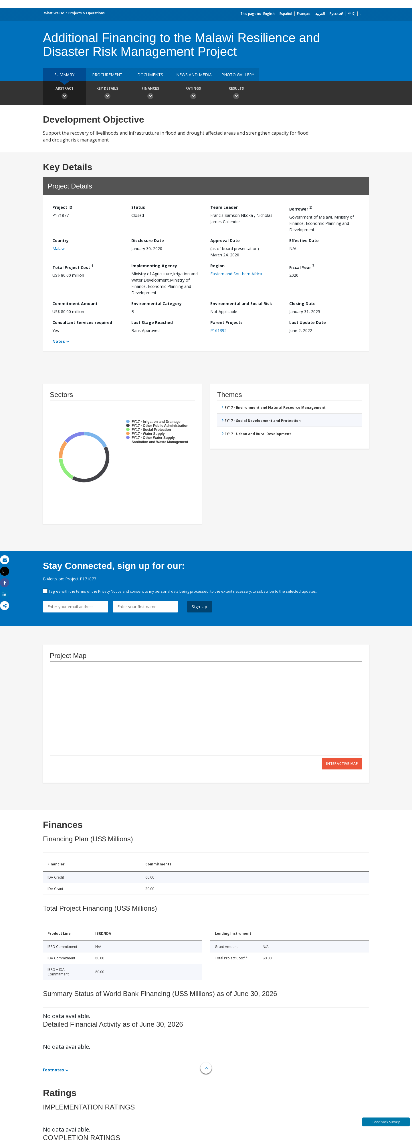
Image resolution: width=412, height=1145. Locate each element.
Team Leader (224, 207)
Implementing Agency (154, 265)
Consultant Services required (82, 322)
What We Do (54, 13)
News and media (194, 74)
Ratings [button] (193, 93)
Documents (150, 74)
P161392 (218, 330)
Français (303, 13)
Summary (64, 74)
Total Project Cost (73, 266)
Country (60, 240)
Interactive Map (342, 763)
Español (286, 13)
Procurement (107, 74)
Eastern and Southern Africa (236, 273)
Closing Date (302, 303)
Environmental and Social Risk (241, 303)
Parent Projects (226, 322)
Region (217, 265)
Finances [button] (150, 93)
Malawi (59, 248)
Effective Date (304, 240)
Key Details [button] (107, 93)
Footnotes (53, 1070)
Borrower (300, 208)
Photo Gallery (237, 74)
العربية (320, 13)
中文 (351, 13)
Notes (58, 341)
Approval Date (225, 240)
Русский (336, 13)
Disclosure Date (147, 240)
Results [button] (236, 93)
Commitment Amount (75, 303)
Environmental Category (156, 303)
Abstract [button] (64, 93)
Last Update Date (307, 322)
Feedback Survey (386, 1122)
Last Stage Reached (152, 322)
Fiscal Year (301, 266)
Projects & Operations (86, 13)
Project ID (62, 207)
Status (138, 207)
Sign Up (199, 606)
